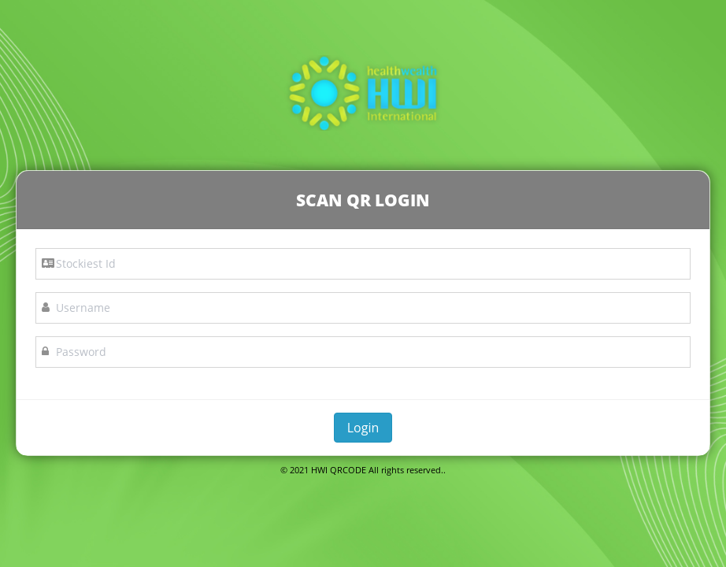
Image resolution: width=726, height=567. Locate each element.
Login (363, 427)
